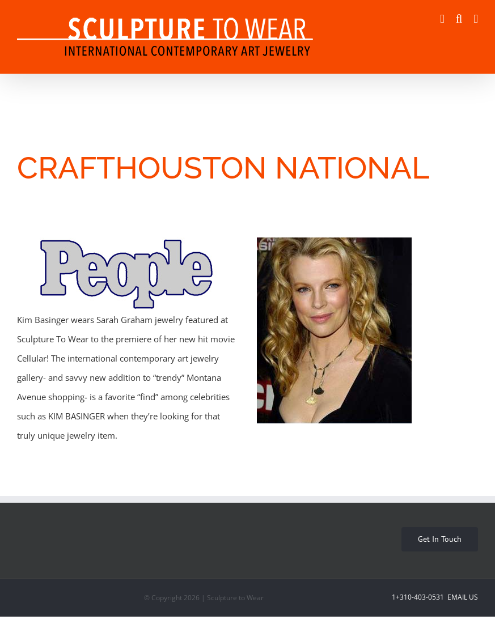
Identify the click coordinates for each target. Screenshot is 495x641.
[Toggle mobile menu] (475, 19)
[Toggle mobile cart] (442, 19)
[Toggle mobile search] (459, 19)
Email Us (462, 597)
